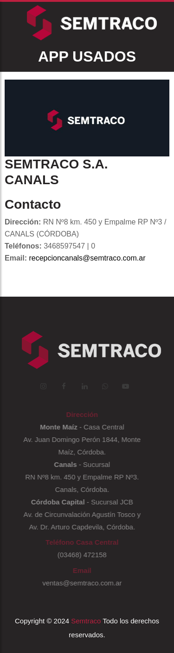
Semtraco (86, 621)
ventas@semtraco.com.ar (80, 583)
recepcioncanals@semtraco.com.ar (87, 258)
